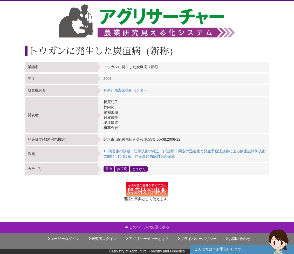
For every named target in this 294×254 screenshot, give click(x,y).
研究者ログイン (102, 239)
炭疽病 (122, 169)
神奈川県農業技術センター (125, 90)
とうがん (139, 169)
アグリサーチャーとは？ (147, 239)
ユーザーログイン (63, 239)
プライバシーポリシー (197, 239)
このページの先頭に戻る (147, 227)
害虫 (108, 169)
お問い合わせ (237, 239)
